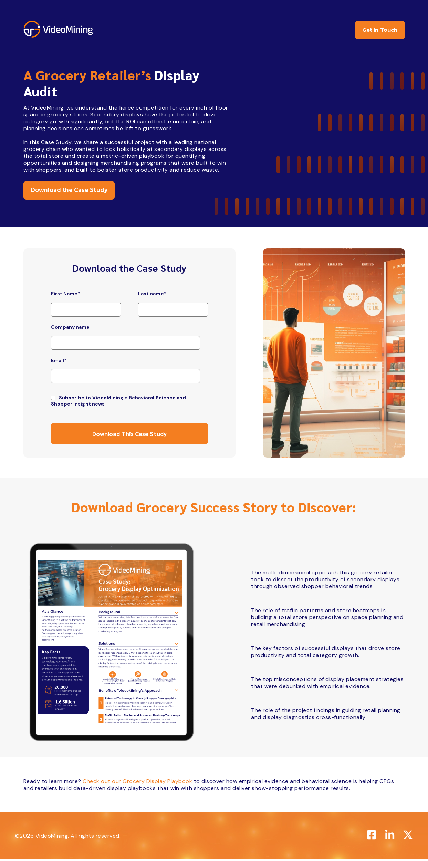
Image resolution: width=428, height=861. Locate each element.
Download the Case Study (71, 191)
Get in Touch (377, 30)
